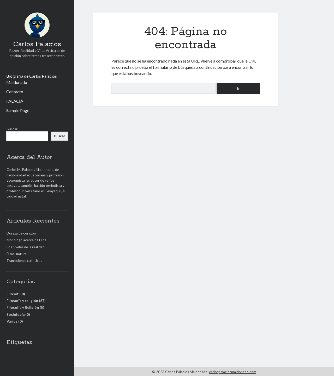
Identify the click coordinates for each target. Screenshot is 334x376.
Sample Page (17, 110)
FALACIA (14, 100)
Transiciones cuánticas (24, 260)
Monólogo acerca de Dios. (27, 240)
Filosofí (13, 294)
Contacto (14, 91)
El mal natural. (17, 254)
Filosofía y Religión (23, 307)
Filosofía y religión (22, 301)
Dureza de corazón (21, 233)
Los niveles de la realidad (26, 247)
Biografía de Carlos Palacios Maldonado (31, 79)
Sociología (16, 314)
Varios (12, 321)
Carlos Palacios (37, 44)
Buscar (12, 129)
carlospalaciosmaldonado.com (232, 372)
